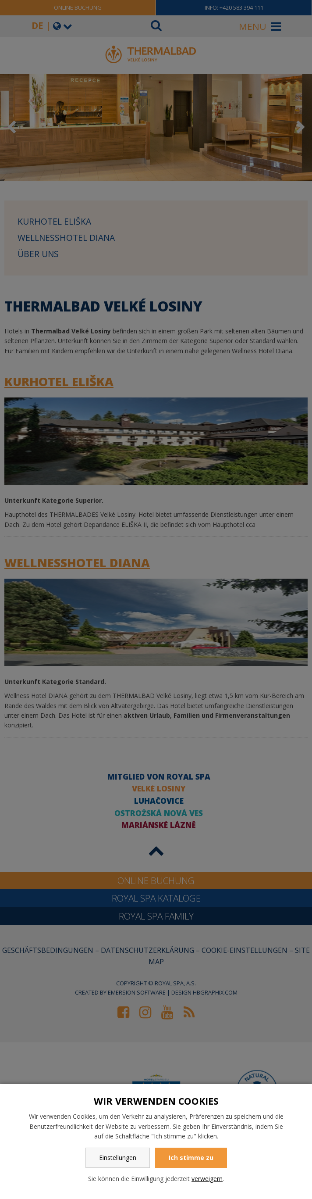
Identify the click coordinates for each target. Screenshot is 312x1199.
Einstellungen (117, 1157)
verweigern (207, 1178)
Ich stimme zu (191, 1157)
